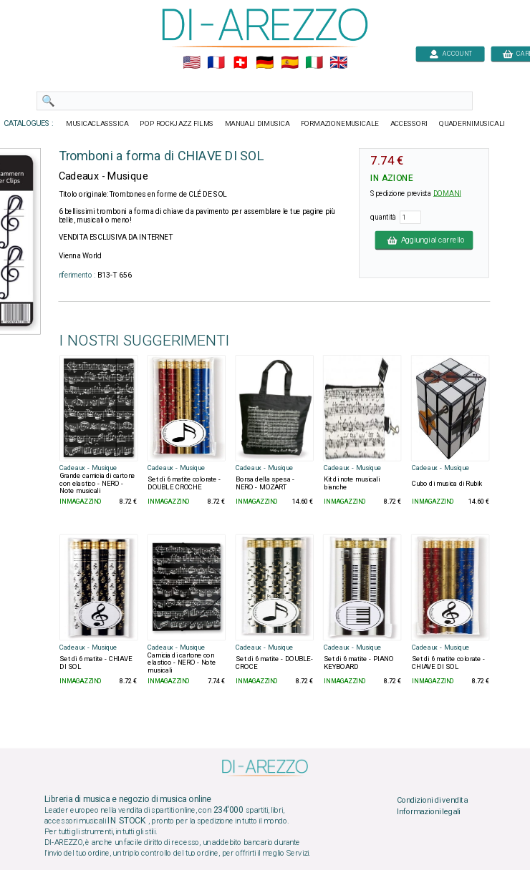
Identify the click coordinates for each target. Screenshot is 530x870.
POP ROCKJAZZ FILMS (176, 124)
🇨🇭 (240, 63)
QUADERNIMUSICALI (472, 124)
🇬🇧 (338, 63)
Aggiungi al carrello (424, 239)
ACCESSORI (409, 124)
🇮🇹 (314, 63)
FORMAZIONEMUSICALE (340, 124)
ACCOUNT (450, 53)
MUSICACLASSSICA (97, 124)
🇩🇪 (265, 63)
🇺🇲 (192, 63)
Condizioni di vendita (432, 800)
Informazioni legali (429, 811)
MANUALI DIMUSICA (257, 124)
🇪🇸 (290, 63)
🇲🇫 (216, 63)
